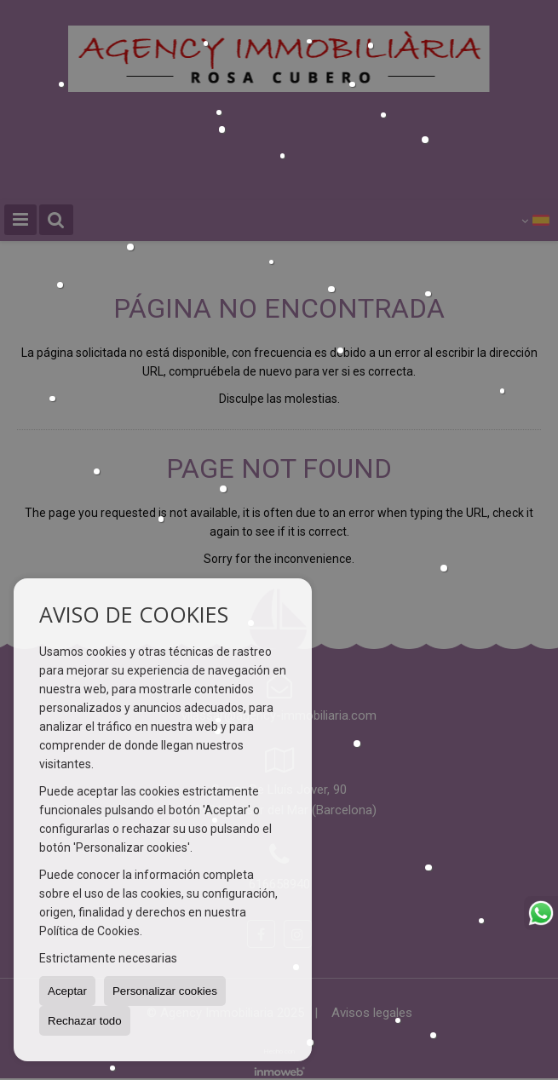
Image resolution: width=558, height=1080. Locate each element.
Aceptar (67, 991)
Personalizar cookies (164, 991)
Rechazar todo (85, 1020)
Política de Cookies (89, 931)
